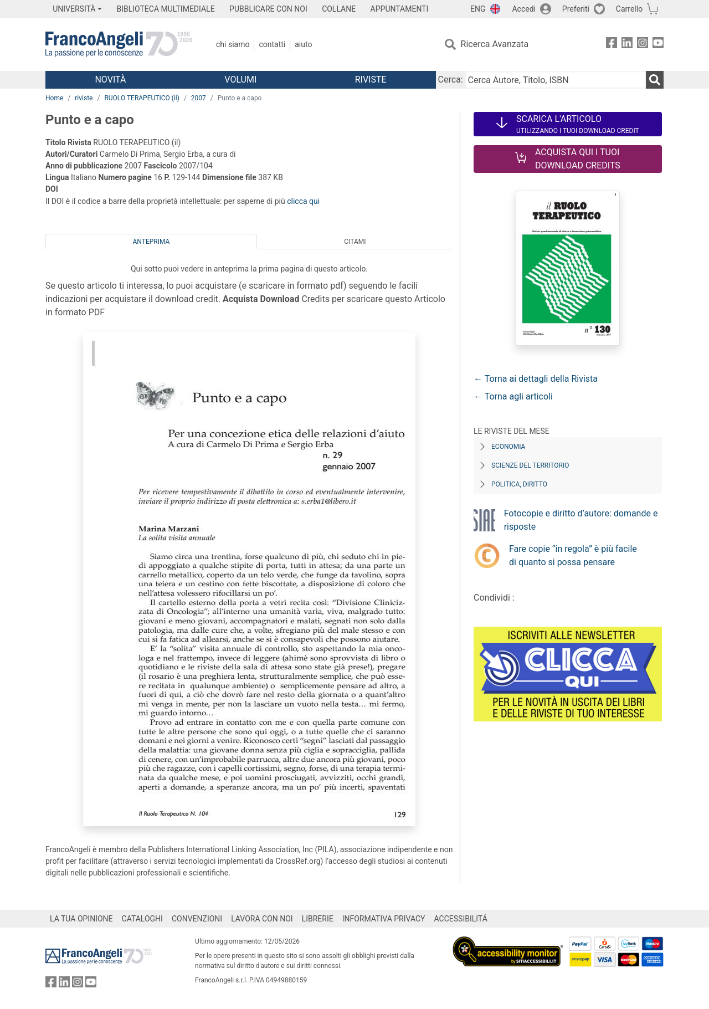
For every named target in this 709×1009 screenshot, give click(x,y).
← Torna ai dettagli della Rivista (536, 378)
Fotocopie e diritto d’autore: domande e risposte (581, 520)
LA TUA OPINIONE (81, 918)
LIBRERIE (317, 918)
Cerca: (450, 79)
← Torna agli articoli (513, 396)
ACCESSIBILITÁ (460, 918)
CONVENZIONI (197, 918)
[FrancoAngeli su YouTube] (658, 44)
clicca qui (303, 201)
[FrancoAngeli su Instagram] (642, 44)
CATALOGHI (142, 918)
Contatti (272, 44)
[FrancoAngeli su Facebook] (611, 44)
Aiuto (303, 44)
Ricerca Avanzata (495, 44)
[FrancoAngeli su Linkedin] (627, 44)
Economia (508, 446)
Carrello (629, 8)
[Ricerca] (655, 80)
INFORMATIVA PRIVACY (383, 918)
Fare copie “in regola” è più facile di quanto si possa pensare (573, 555)
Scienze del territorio (530, 465)
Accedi (524, 8)
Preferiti (575, 8)
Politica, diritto (519, 484)
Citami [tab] (355, 241)
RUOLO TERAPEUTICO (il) (141, 98)
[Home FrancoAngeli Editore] (118, 44)
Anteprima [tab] (151, 241)
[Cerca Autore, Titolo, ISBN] (555, 80)
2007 (198, 98)
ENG (477, 8)
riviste (84, 98)
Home (54, 98)
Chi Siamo (232, 44)
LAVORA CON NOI (262, 918)
